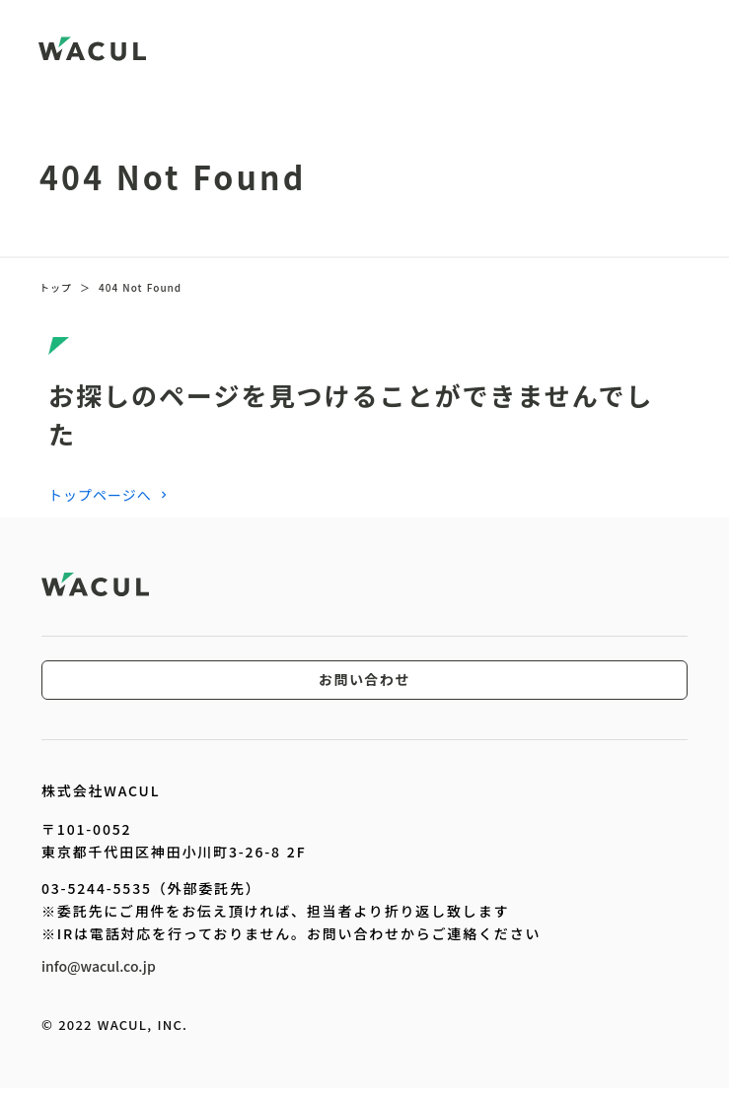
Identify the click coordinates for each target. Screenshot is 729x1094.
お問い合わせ (364, 680)
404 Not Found (140, 288)
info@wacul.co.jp (98, 966)
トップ (55, 288)
